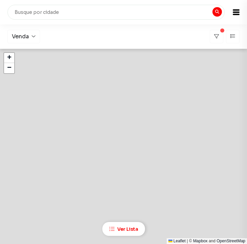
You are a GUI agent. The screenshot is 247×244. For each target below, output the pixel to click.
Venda (24, 36)
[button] (236, 12)
